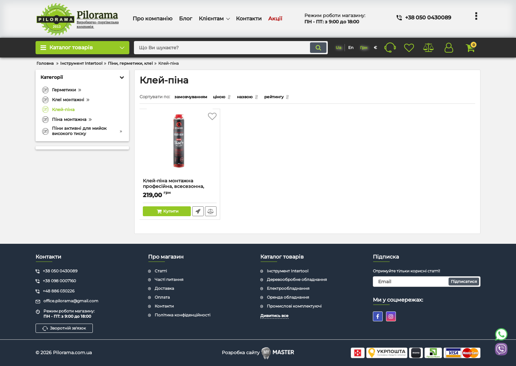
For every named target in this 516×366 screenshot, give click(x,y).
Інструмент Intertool (287, 270)
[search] (223, 47)
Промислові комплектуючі (294, 306)
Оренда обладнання (288, 297)
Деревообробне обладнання (297, 279)
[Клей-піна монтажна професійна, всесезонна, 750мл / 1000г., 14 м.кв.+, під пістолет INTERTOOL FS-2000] (180, 147)
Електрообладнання (288, 288)
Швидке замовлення (197, 213)
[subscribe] (427, 281)
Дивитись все (274, 315)
